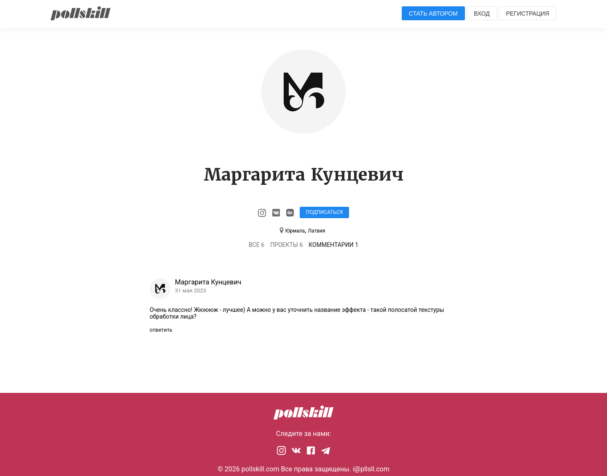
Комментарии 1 (333, 244)
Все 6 (256, 244)
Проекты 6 (286, 244)
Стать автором (433, 13)
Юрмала (295, 231)
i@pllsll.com (371, 469)
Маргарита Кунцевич (208, 282)
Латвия (316, 231)
